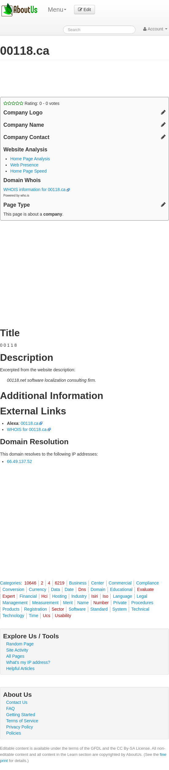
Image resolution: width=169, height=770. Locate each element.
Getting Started (20, 714)
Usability (63, 615)
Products (10, 609)
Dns (82, 589)
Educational (121, 589)
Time (33, 615)
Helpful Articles (20, 668)
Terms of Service (22, 720)
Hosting (59, 596)
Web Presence (24, 164)
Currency (37, 589)
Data (55, 589)
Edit (84, 9)
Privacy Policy (19, 726)
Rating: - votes (31, 103)
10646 (30, 582)
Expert (8, 596)
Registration (35, 609)
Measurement (45, 602)
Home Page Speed (28, 171)
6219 (60, 582)
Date (69, 589)
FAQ (10, 708)
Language (122, 596)
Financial (28, 596)
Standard (99, 609)
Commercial (120, 582)
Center (97, 582)
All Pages (15, 656)
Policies (13, 733)
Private (120, 602)
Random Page (20, 643)
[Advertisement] (72, 78)
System (119, 609)
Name (82, 602)
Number (101, 602)
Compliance (147, 582)
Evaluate (145, 589)
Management (15, 602)
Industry (79, 596)
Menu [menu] (57, 9)
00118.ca (30, 423)
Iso (105, 596)
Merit (68, 602)
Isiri (94, 596)
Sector (58, 609)
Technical (140, 609)
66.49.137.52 (19, 461)
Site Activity (17, 650)
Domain (98, 589)
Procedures (142, 602)
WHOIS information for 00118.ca (36, 189)
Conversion (13, 589)
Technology (13, 615)
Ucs (46, 615)
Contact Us (16, 702)
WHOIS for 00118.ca (26, 429)
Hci (44, 596)
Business (78, 582)
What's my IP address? (28, 662)
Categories (10, 582)
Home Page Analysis (30, 158)
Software (77, 609)
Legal (142, 596)
